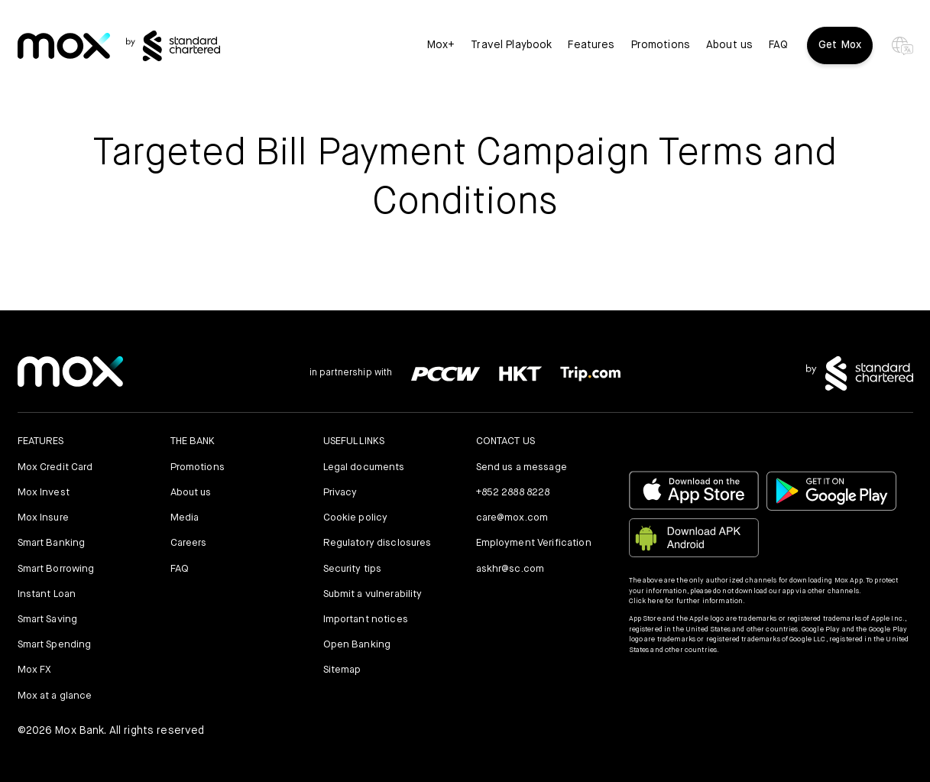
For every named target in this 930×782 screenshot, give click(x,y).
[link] (64, 46)
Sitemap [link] (342, 670)
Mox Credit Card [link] (55, 467)
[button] (723, 679)
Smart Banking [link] (52, 543)
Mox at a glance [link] (55, 696)
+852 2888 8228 (513, 493)
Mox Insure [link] (43, 518)
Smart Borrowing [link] (56, 569)
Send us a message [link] (521, 467)
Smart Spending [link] (55, 645)
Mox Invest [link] (44, 493)
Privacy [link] (340, 493)
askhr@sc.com (510, 569)
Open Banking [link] (357, 645)
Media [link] (184, 518)
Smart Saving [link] (48, 620)
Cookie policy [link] (355, 518)
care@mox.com (512, 518)
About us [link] (729, 46)
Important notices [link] (365, 620)
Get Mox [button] (839, 45)
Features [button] (591, 46)
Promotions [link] (660, 46)
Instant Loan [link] (47, 594)
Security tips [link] (352, 569)
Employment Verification (533, 543)
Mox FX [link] (35, 670)
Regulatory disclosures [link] (377, 543)
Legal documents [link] (364, 467)
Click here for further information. (687, 601)
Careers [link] (188, 543)
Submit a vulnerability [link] (373, 594)
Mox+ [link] (441, 46)
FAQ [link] (778, 46)
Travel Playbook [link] (511, 46)
